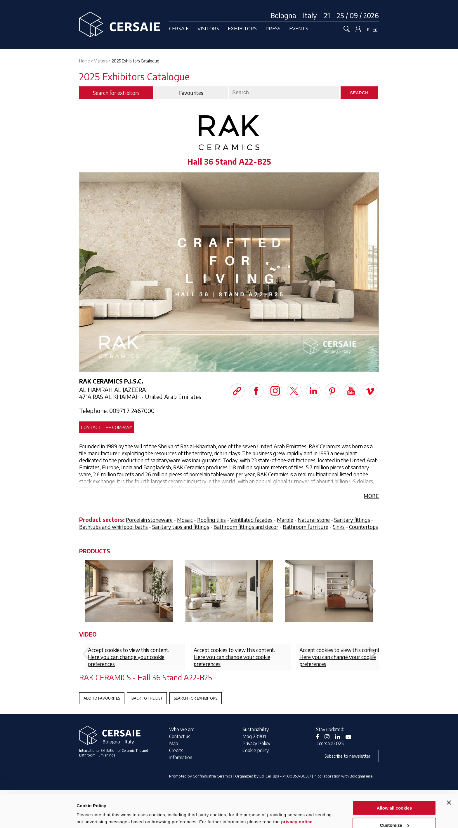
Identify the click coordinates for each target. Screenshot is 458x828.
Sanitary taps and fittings (180, 526)
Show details (90, 809)
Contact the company (106, 427)
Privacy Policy (256, 743)
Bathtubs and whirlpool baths (113, 526)
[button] (372, 591)
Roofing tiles (211, 519)
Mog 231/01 (254, 736)
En (375, 29)
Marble (285, 519)
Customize (394, 796)
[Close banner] (449, 774)
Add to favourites (102, 698)
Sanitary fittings (352, 519)
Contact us (179, 736)
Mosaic (185, 519)
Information (180, 757)
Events (298, 28)
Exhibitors (242, 28)
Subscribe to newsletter (347, 756)
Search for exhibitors (195, 698)
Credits (176, 750)
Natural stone (314, 519)
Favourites (191, 92)
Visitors (208, 28)
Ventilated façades (251, 519)
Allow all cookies (394, 779)
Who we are (182, 729)
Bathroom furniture (305, 526)
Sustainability (255, 729)
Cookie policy (255, 750)
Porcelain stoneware (149, 519)
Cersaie (179, 28)
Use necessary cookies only (394, 813)
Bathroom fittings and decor (246, 526)
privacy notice (297, 793)
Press (273, 28)
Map (173, 743)
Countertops (363, 526)
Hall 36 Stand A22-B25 (229, 161)
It (368, 29)
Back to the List (146, 698)
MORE (371, 495)
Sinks (339, 526)
